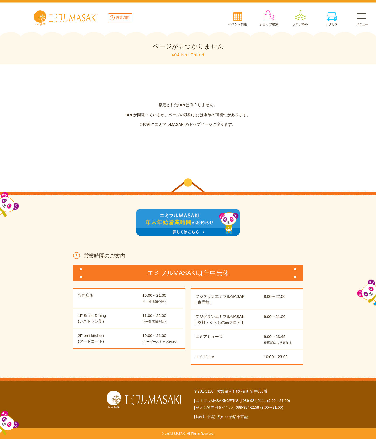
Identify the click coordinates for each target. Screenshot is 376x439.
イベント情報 (237, 24)
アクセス (331, 24)
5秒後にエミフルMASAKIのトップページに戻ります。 (188, 124)
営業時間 (123, 18)
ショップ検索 (269, 24)
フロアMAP (300, 24)
